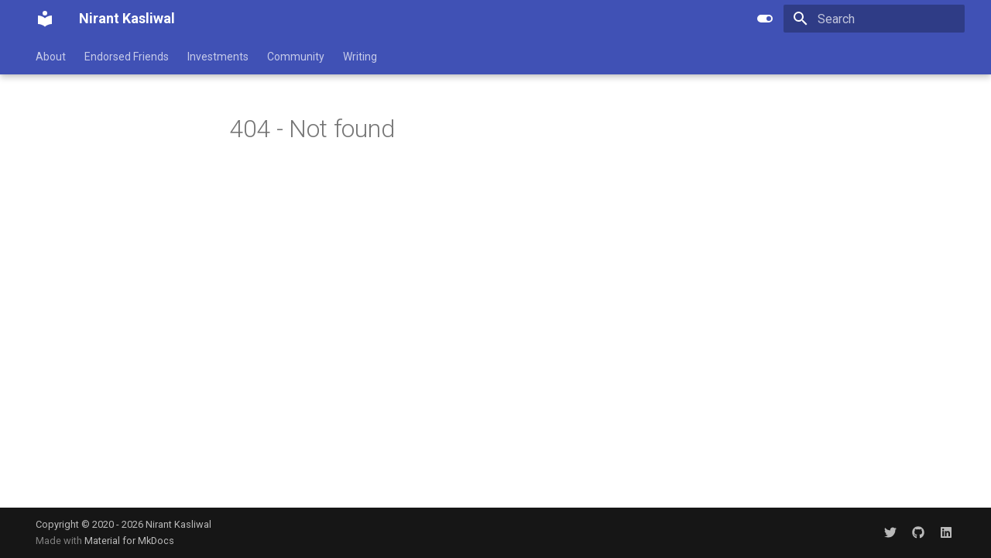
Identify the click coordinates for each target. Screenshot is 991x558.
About (51, 56)
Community (295, 56)
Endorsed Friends (126, 56)
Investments (218, 56)
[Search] (874, 19)
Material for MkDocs (129, 540)
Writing (360, 56)
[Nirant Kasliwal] (44, 18)
